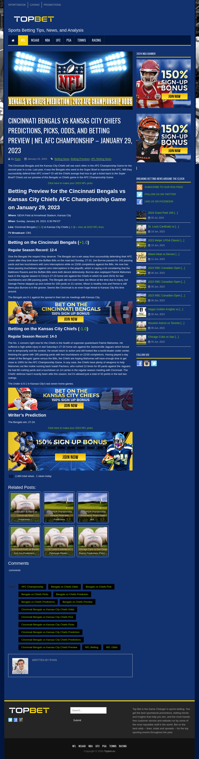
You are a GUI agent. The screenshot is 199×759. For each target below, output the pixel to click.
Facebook (15, 720)
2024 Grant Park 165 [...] (163, 212)
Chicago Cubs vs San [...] (163, 336)
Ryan (18, 158)
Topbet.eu (109, 751)
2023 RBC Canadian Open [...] (166, 267)
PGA (68, 40)
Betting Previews (80, 158)
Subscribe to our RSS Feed (164, 187)
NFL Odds (112, 647)
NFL (23, 40)
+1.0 (39, 227)
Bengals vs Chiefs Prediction (72, 594)
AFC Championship (32, 586)
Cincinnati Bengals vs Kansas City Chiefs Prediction (50, 632)
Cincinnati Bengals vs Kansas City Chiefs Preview (49, 647)
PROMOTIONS (52, 4)
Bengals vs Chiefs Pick (98, 586)
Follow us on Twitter (160, 194)
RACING (96, 40)
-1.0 (72, 227)
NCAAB (35, 40)
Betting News (62, 158)
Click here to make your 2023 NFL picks (70, 183)
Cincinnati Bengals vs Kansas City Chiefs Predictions (51, 639)
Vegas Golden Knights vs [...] (165, 309)
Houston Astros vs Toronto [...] (166, 323)
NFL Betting (91, 647)
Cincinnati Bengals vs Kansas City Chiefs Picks (47, 624)
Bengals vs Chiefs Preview (78, 601)
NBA (47, 40)
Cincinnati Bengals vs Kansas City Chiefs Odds (47, 609)
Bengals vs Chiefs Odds (64, 586)
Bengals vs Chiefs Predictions (38, 601)
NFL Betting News (101, 158)
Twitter (10, 720)
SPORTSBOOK (17, 4)
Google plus (21, 720)
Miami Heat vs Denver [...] (163, 254)
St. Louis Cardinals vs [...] (163, 226)
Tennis (81, 40)
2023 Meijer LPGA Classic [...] (166, 240)
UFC (58, 40)
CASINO (35, 4)
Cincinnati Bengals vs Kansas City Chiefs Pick (47, 617)
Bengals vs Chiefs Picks (34, 594)
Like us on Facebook (159, 201)
